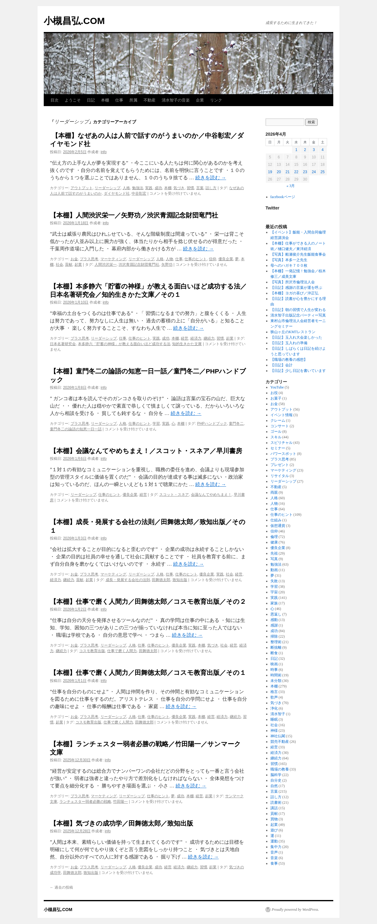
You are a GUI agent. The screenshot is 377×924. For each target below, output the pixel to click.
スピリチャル (281, 442)
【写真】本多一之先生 (288, 260)
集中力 (276, 847)
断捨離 (276, 647)
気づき (178, 188)
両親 (274, 492)
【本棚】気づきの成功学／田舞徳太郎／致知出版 (121, 823)
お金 (74, 259)
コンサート (279, 426)
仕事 (119, 100)
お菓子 (276, 398)
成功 (158, 188)
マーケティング (113, 259)
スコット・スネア (174, 494)
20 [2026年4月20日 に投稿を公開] (279, 172)
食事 (274, 863)
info (104, 152)
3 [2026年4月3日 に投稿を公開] (314, 150)
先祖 (274, 553)
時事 (274, 669)
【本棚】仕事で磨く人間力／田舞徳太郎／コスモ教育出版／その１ (148, 672)
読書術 (276, 802)
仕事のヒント (195, 259)
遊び (274, 830)
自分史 (276, 780)
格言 (274, 692)
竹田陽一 (120, 801)
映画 (274, 664)
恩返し (276, 614)
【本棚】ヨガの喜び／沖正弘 (294, 293)
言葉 (200, 188)
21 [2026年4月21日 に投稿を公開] (288, 172)
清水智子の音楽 (176, 100)
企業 (200, 100)
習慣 (190, 188)
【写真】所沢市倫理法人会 (292, 282)
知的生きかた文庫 (187, 344)
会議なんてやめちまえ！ (211, 494)
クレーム (277, 420)
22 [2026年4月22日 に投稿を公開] (296, 172)
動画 (274, 570)
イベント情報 (281, 415)
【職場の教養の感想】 (290, 359)
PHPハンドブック (212, 423)
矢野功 (166, 264)
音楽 (274, 858)
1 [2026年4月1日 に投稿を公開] (296, 150)
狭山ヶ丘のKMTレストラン (293, 332)
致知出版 (179, 580)
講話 (274, 808)
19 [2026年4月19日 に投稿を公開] (270, 172)
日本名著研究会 (63, 344)
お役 (274, 393)
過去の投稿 (61, 887)
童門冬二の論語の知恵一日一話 (76, 429)
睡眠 (274, 719)
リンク (216, 100)
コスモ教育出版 (92, 651)
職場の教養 (279, 769)
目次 (55, 100)
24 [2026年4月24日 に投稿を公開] (314, 172)
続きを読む (210, 177)
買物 (274, 819)
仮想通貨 (277, 526)
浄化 (274, 708)
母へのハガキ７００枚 (288, 265)
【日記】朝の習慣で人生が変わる (298, 310)
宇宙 (274, 592)
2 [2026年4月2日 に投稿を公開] (305, 150)
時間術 (276, 675)
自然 (274, 786)
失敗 (274, 581)
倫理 (274, 537)
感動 (274, 620)
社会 (59, 264)
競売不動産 (279, 741)
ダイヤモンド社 (117, 193)
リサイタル (279, 476)
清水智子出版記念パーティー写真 (298, 315)
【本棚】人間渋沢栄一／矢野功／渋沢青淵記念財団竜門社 (134, 215)
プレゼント (279, 465)
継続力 (209, 338)
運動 (274, 841)
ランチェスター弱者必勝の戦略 (85, 801)
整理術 (276, 642)
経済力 (195, 338)
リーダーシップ (107, 188)
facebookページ (282, 197)
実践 (148, 188)
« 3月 (290, 186)
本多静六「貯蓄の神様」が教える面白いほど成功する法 (124, 344)
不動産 (150, 100)
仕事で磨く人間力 (122, 651)
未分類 (276, 681)
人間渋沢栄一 (106, 264)
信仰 (212, 259)
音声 (274, 852)
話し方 (211, 188)
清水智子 (277, 714)
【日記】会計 (281, 365)
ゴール (276, 431)
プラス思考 (89, 259)
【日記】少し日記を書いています (298, 370)
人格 (126, 188)
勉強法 (137, 188)
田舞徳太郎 (161, 580)
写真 (274, 559)
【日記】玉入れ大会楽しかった (296, 337)
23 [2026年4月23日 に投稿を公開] (305, 172)
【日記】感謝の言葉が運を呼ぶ (296, 287)
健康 (274, 542)
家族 (274, 603)
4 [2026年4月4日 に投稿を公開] (323, 150)
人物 (169, 259)
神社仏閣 (277, 736)
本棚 (105, 100)
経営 (184, 338)
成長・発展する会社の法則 (128, 580)
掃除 (274, 636)
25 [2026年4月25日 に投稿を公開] (323, 172)
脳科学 (276, 775)
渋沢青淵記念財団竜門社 (139, 264)
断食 (274, 653)
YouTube (277, 387)
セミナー (277, 448)
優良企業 (225, 259)
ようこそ (73, 100)
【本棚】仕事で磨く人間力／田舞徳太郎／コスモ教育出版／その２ (148, 601)
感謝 (274, 625)
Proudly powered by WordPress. (295, 909)
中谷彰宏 (139, 193)
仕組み (276, 520)
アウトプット (82, 188)
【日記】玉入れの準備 (288, 343)
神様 (274, 730)
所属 (133, 100)
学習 (156, 423)
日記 (91, 100)
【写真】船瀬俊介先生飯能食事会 (298, 254)
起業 (78, 264)
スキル (276, 437)
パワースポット (283, 454)
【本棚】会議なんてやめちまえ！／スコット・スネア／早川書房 (146, 450)
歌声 (274, 697)
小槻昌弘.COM (74, 21)
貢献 (68, 264)
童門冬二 (236, 423)
